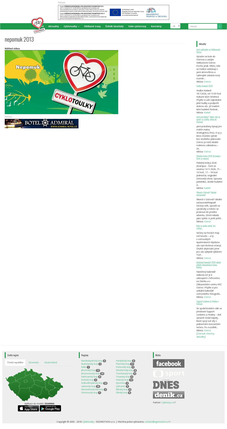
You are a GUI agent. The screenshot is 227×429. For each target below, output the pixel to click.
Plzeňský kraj (122, 363)
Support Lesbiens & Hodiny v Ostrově (207, 303)
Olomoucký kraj (89, 392)
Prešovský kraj (123, 366)
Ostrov (207, 81)
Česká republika (15, 362)
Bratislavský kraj (89, 363)
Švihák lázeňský (114, 26)
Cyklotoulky (71, 26)
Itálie (83, 366)
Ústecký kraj (122, 379)
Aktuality (53, 26)
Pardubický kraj (123, 360)
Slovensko (34, 362)
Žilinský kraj (122, 389)
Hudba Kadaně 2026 (204, 86)
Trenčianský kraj (124, 373)
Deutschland (50, 362)
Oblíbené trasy (92, 26)
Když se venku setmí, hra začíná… (205, 227)
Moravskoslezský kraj (92, 389)
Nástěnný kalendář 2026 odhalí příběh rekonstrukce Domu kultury (208, 265)
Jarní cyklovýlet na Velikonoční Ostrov (208, 51)
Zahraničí (120, 386)
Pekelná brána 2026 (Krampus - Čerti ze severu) (208, 157)
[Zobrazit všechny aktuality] (205, 335)
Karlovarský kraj (89, 376)
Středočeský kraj (124, 370)
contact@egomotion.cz (157, 421)
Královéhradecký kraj (91, 382)
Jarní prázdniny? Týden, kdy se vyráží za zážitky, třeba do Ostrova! (208, 119)
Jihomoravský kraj (90, 373)
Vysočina (120, 382)
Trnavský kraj (122, 376)
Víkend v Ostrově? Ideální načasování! (206, 194)
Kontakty (156, 26)
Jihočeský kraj (88, 370)
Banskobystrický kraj (91, 360)
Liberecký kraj (88, 386)
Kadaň (207, 112)
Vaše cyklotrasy (137, 26)
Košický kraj (87, 379)
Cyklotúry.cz (169, 402)
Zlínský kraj (121, 392)
